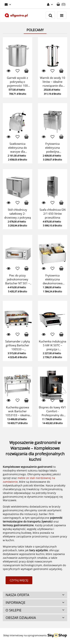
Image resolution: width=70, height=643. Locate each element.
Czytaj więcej (19, 580)
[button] (61, 4)
